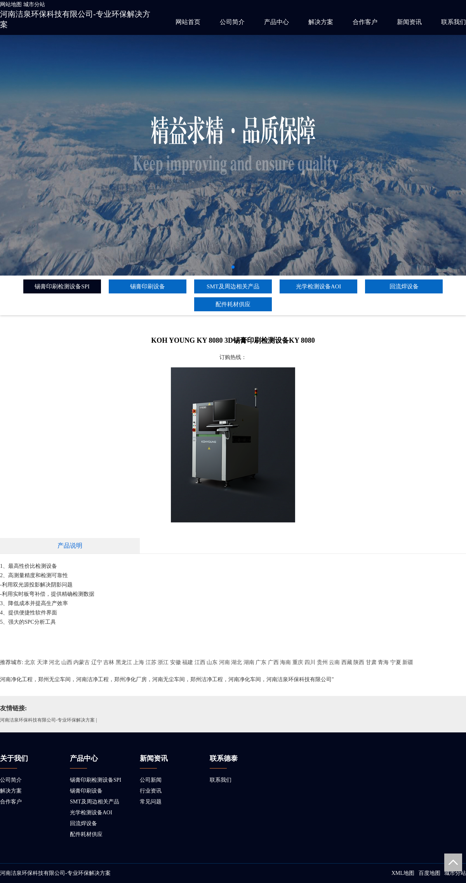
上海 (138, 662)
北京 (29, 662)
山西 (66, 662)
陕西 (358, 662)
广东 (261, 662)
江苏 (151, 662)
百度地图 (429, 873)
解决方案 (320, 22)
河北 (54, 662)
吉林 (108, 662)
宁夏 (395, 662)
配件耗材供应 (233, 304)
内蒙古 (81, 662)
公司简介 (232, 22)
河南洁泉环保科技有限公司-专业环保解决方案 (47, 720)
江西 (200, 662)
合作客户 (365, 22)
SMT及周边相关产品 (233, 286)
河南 (224, 662)
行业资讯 (151, 791)
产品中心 (276, 22)
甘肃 (371, 662)
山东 (212, 662)
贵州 (322, 662)
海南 (285, 662)
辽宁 (96, 662)
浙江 (163, 662)
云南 (334, 662)
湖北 (236, 662)
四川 (309, 662)
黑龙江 (124, 662)
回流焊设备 (404, 286)
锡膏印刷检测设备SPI (62, 286)
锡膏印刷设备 (147, 286)
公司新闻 (151, 780)
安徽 (175, 662)
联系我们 (453, 22)
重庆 (297, 662)
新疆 (407, 662)
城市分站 (34, 4)
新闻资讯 (409, 22)
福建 (187, 662)
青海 (383, 662)
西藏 (346, 662)
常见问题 (151, 802)
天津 (42, 662)
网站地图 (11, 4)
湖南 (248, 662)
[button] (233, 267)
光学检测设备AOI (318, 286)
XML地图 (402, 873)
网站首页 (188, 22)
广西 (273, 662)
